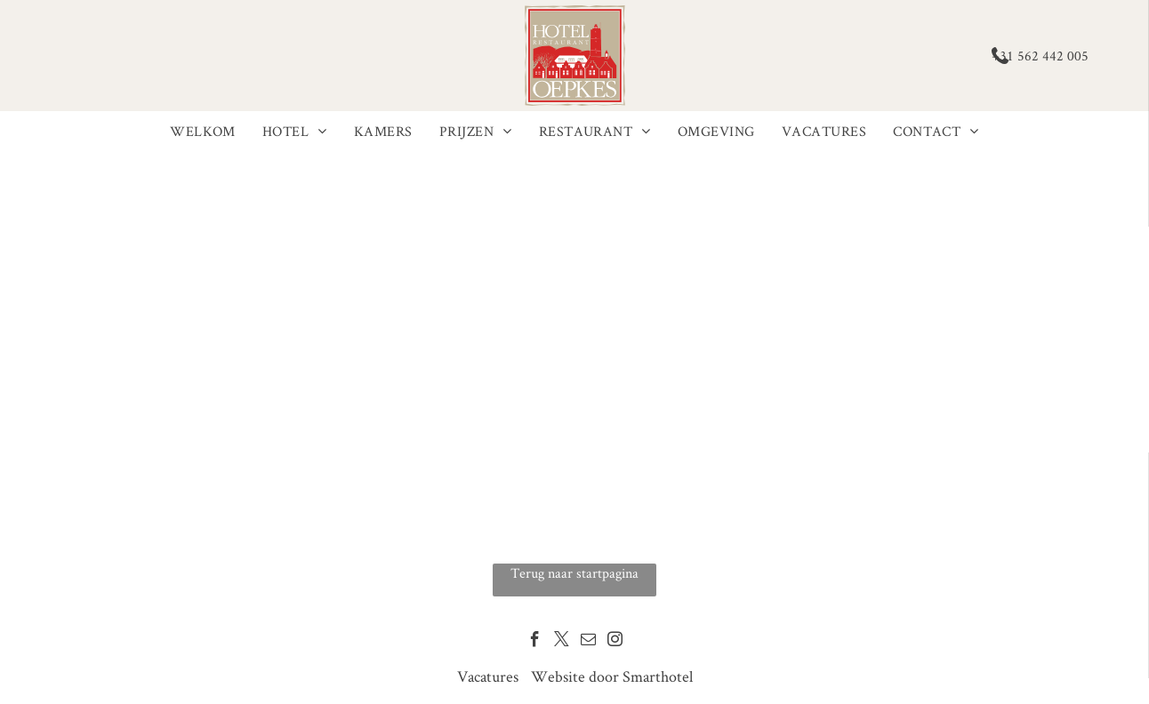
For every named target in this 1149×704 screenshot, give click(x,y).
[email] (588, 641)
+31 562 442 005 (1040, 55)
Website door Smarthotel (612, 676)
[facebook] (535, 641)
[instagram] (615, 641)
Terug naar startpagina (574, 573)
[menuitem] (203, 131)
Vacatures (487, 676)
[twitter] (561, 641)
